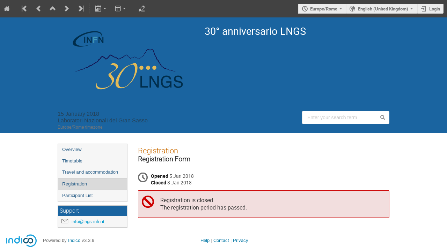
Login (434, 9)
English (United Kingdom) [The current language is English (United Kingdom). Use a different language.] (383, 9)
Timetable (72, 160)
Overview (72, 149)
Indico (74, 240)
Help (205, 240)
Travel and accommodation (90, 172)
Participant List (77, 195)
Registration (74, 184)
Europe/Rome (323, 9)
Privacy (240, 240)
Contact (221, 240)
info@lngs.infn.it (88, 222)
